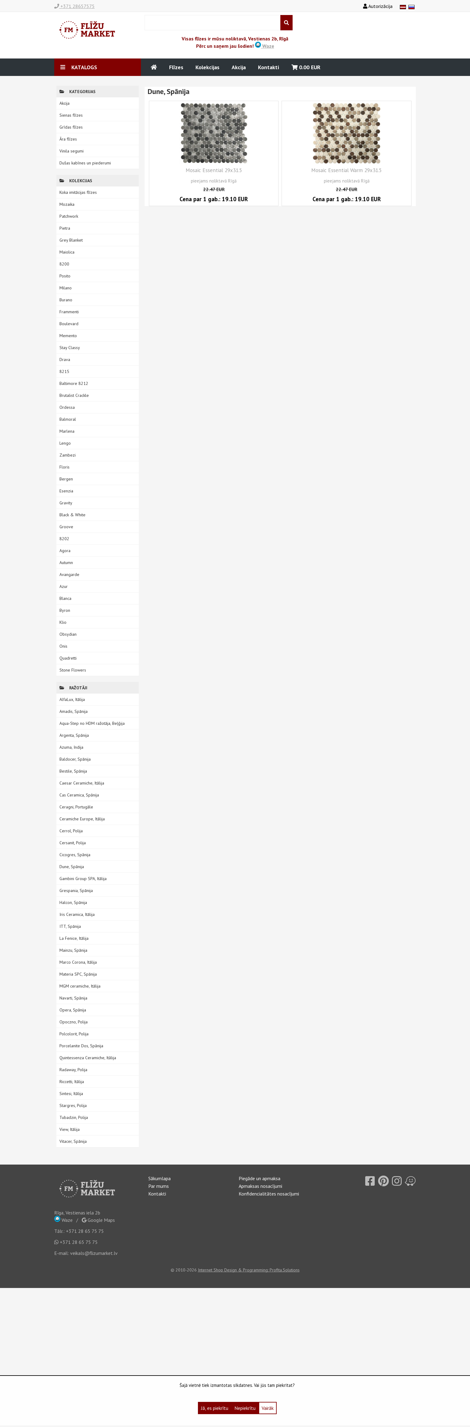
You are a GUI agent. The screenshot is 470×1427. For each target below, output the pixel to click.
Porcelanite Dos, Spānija (81, 1046)
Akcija (239, 67)
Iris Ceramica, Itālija (77, 914)
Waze (264, 46)
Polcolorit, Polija (74, 1034)
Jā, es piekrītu (214, 1408)
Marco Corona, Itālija (78, 962)
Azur (63, 586)
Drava (64, 359)
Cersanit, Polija (72, 842)
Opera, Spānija (72, 1010)
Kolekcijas (207, 67)
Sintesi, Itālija (71, 1093)
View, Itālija (69, 1129)
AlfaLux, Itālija (72, 699)
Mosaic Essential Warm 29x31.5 (346, 170)
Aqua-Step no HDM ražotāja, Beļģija (92, 723)
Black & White (72, 515)
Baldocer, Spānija (75, 759)
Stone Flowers (72, 670)
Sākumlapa (159, 1178)
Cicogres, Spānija (74, 854)
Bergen (66, 479)
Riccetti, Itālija (71, 1081)
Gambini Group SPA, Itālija (83, 878)
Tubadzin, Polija (73, 1117)
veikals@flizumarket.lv (94, 1253)
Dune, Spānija (71, 866)
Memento (68, 335)
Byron (64, 610)
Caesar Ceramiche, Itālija (81, 783)
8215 (64, 371)
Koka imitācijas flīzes (78, 192)
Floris (64, 467)
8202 (64, 538)
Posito (64, 276)
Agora (64, 550)
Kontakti (268, 67)
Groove (66, 526)
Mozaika (66, 204)
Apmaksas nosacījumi (260, 1186)
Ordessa (67, 407)
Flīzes (176, 67)
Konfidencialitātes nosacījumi (269, 1194)
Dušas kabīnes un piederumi (85, 163)
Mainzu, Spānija (73, 950)
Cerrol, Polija (71, 831)
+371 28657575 (74, 6)
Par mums (158, 1186)
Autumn (66, 562)
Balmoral (67, 419)
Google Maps (98, 1220)
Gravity (65, 503)
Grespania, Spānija (76, 890)
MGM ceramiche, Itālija (79, 986)
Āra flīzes (68, 139)
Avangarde (69, 574)
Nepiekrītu (245, 1408)
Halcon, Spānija (73, 902)
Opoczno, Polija (73, 1022)
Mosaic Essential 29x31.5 (214, 170)
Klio (62, 622)
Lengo (65, 443)
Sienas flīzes (71, 115)
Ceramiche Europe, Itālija (82, 819)
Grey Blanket (71, 240)
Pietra (64, 228)
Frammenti (69, 311)
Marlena (66, 431)
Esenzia (66, 491)
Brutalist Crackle (74, 395)
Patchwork (68, 216)
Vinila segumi (71, 151)
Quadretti (68, 658)
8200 (64, 264)
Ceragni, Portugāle (76, 807)
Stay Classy (69, 347)
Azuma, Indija (71, 747)
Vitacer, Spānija (73, 1141)
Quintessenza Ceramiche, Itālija (87, 1057)
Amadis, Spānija (73, 711)
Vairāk (268, 1408)
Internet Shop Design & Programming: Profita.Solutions (249, 1270)
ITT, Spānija (70, 926)
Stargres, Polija (73, 1105)
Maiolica (66, 252)
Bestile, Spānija (73, 771)
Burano (65, 300)
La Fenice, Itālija (74, 938)
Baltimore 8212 (73, 383)
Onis (63, 646)
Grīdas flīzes (71, 127)
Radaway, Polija (73, 1069)
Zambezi (67, 455)
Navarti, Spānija (73, 998)
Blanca (65, 598)
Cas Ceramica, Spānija (79, 795)
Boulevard (68, 323)
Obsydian (68, 634)
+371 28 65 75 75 (85, 1231)
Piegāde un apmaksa (259, 1178)
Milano (65, 288)
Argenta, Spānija (74, 735)
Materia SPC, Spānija (78, 974)
